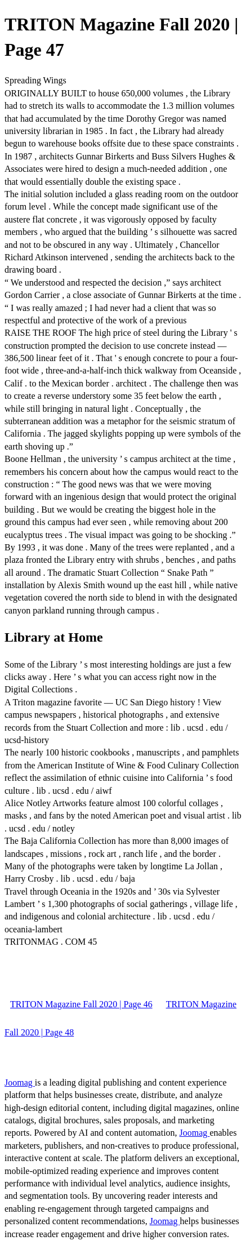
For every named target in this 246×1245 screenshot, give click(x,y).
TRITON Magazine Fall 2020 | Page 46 (81, 1004)
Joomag (20, 1082)
